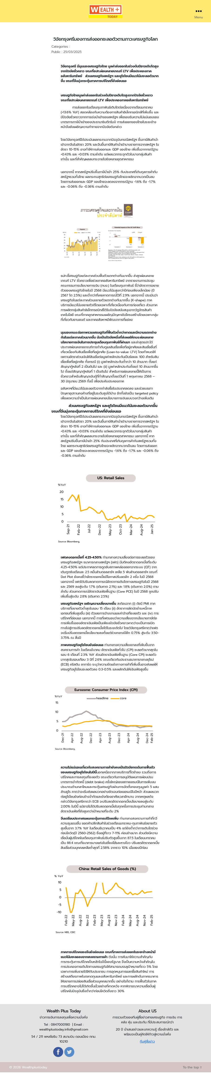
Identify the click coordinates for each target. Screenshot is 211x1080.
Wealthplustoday (34, 1074)
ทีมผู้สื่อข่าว (147, 1048)
